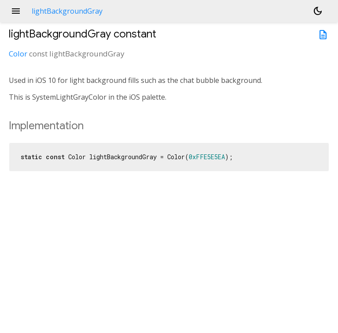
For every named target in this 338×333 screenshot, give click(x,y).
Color (18, 54)
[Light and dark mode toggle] (318, 11)
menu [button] (16, 11)
